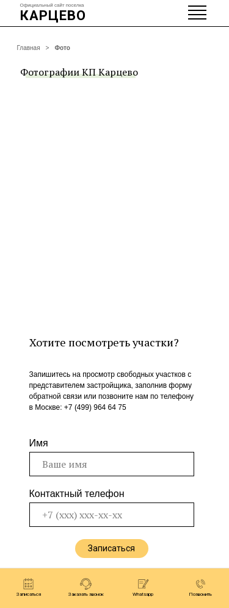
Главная (28, 48)
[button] (28, 588)
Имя (38, 443)
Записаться (111, 548)
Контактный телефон (77, 493)
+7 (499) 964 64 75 (95, 407)
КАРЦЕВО (53, 15)
